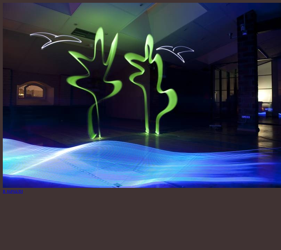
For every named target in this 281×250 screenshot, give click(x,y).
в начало (13, 191)
